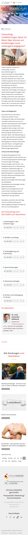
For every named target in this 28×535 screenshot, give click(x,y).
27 (3, 461)
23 (15, 458)
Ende (19, 461)
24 (18, 458)
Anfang (4, 458)
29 (9, 461)
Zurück (5, 342)
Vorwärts (14, 461)
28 (6, 461)
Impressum (4, 533)
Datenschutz (13, 533)
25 (21, 458)
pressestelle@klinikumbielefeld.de (14, 502)
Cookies (20, 533)
